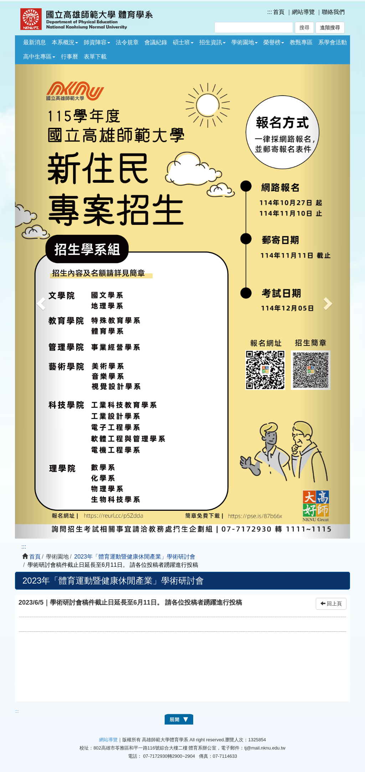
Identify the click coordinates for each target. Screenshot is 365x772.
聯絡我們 (333, 12)
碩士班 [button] (183, 42)
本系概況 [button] (65, 42)
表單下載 (95, 57)
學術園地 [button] (244, 42)
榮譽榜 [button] (273, 42)
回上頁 (331, 603)
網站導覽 (303, 12)
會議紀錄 (155, 42)
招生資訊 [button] (212, 42)
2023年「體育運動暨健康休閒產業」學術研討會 (134, 557)
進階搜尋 (330, 27)
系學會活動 (332, 42)
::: (269, 12)
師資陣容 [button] (97, 42)
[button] (40, 301)
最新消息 (34, 42)
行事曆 (69, 57)
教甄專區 (301, 42)
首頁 (278, 12)
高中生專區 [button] (39, 57)
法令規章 (127, 42)
